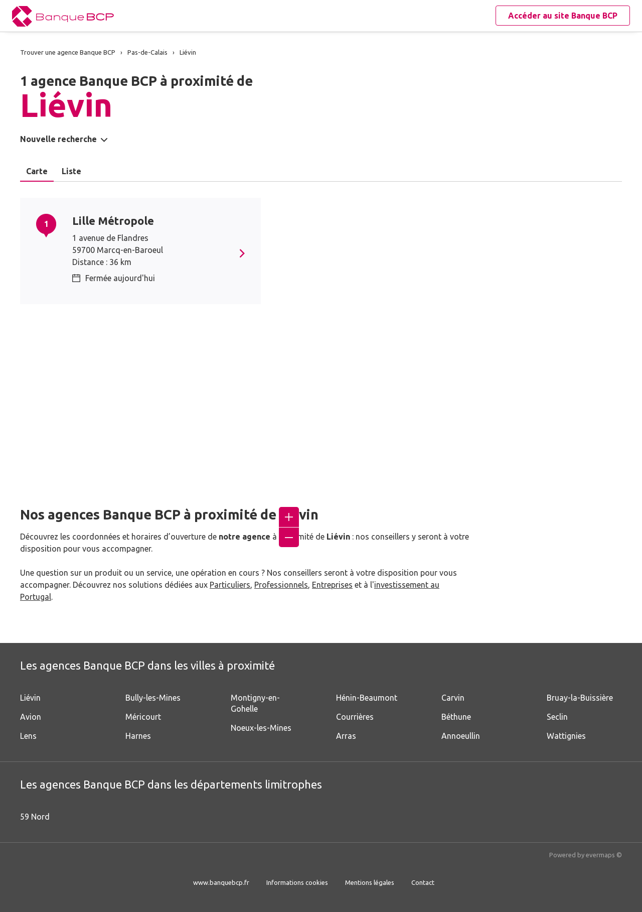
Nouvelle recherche (58, 139)
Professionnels (281, 584)
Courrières (355, 716)
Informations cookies (297, 882)
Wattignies (566, 735)
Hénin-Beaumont (366, 697)
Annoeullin (460, 735)
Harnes (138, 735)
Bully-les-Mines (153, 697)
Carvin (452, 697)
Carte (37, 171)
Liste (71, 171)
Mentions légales (369, 882)
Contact (422, 882)
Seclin (557, 716)
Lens (28, 735)
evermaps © (604, 854)
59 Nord (35, 816)
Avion (30, 716)
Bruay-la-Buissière (580, 697)
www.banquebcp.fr (221, 882)
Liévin (30, 697)
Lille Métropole (113, 220)
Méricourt (143, 716)
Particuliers (230, 584)
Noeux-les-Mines (261, 727)
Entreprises (332, 584)
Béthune (456, 716)
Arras (346, 735)
